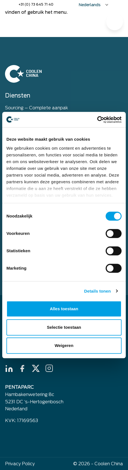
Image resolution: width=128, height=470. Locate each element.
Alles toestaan (64, 308)
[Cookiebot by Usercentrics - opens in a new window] (97, 119)
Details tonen (97, 291)
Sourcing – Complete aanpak (36, 107)
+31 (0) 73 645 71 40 (35, 4)
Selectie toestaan (64, 327)
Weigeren (63, 345)
